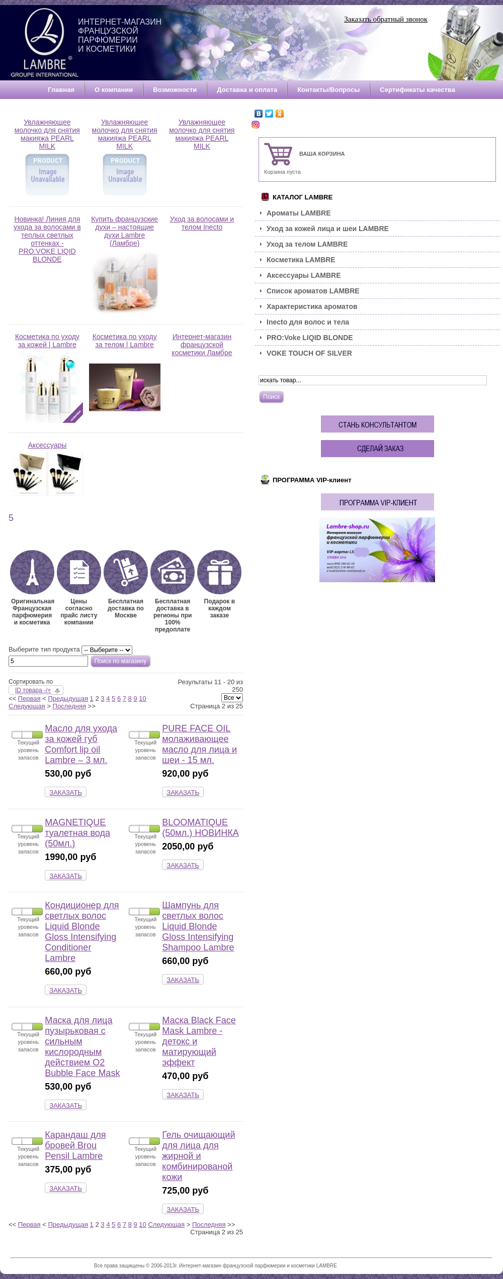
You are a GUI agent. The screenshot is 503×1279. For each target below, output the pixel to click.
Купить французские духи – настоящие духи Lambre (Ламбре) (124, 264)
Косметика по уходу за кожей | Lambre (47, 378)
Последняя (69, 706)
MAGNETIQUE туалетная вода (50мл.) (77, 832)
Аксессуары (47, 468)
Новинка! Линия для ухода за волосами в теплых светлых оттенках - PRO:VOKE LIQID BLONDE (47, 242)
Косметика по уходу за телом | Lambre (124, 378)
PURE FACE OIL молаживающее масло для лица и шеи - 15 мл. (199, 744)
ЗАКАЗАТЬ (65, 792)
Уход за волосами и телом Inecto (202, 226)
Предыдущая (68, 698)
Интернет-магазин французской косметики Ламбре (202, 348)
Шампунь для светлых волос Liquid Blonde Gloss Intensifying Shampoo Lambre (198, 926)
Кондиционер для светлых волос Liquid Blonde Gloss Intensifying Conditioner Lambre (82, 931)
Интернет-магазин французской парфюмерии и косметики (119, 35)
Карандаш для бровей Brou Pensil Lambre (75, 1145)
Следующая (27, 706)
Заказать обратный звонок (386, 19)
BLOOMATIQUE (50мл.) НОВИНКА (200, 827)
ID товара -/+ (33, 690)
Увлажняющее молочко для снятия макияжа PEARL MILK (47, 157)
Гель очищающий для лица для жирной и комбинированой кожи (198, 1156)
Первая (29, 698)
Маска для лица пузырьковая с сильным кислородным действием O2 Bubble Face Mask (82, 1046)
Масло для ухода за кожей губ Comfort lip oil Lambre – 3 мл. (81, 744)
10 (142, 698)
